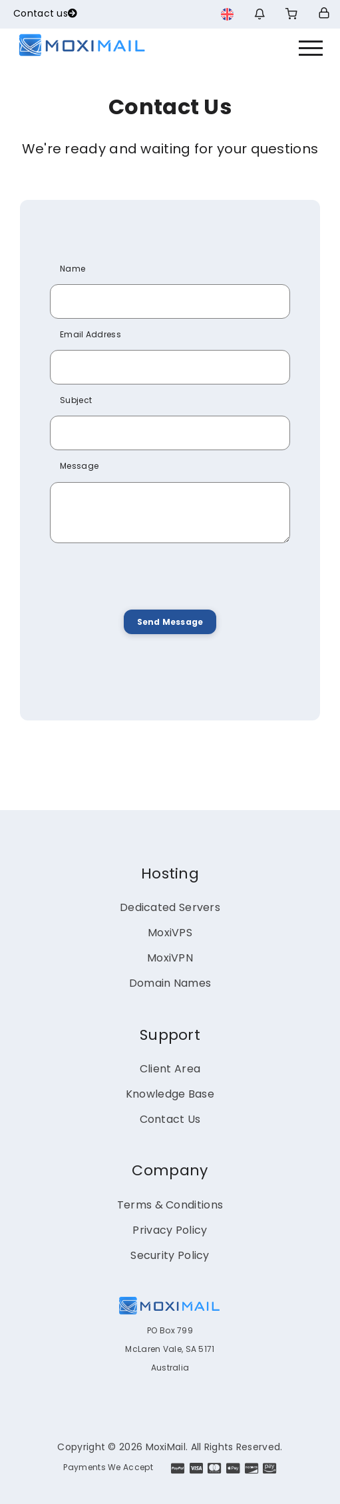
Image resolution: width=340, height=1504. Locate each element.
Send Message (170, 621)
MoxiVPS (170, 932)
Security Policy (170, 1255)
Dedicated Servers (170, 907)
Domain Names (170, 983)
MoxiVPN (170, 957)
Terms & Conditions (170, 1204)
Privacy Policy (169, 1230)
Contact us (45, 13)
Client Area (170, 1068)
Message (79, 465)
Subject (76, 400)
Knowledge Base (170, 1094)
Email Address (90, 334)
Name (72, 268)
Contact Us (170, 1119)
